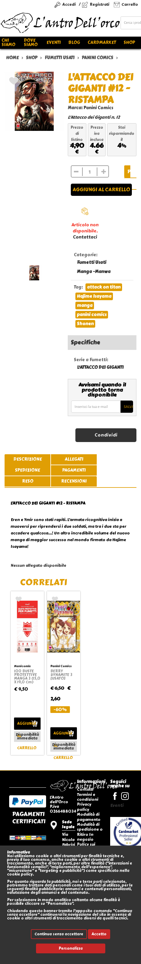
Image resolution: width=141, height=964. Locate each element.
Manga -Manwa (93, 271)
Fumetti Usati (91, 262)
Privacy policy (84, 806)
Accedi (69, 4)
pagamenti (74, 470)
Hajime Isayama (94, 296)
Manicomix (22, 666)
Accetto (99, 934)
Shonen (85, 324)
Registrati (99, 4)
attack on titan (104, 287)
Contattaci (85, 237)
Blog (74, 42)
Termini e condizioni (87, 797)
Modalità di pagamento (88, 816)
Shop (129, 42)
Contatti (85, 789)
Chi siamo (8, 42)
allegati (74, 459)
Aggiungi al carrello (101, 189)
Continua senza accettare (58, 934)
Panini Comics (98, 108)
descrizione (27, 459)
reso (27, 481)
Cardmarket (102, 42)
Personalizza (71, 948)
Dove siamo (31, 42)
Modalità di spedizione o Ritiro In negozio (90, 832)
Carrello (129, 4)
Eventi (53, 42)
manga (84, 305)
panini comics (92, 314)
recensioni (74, 481)
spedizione (27, 470)
